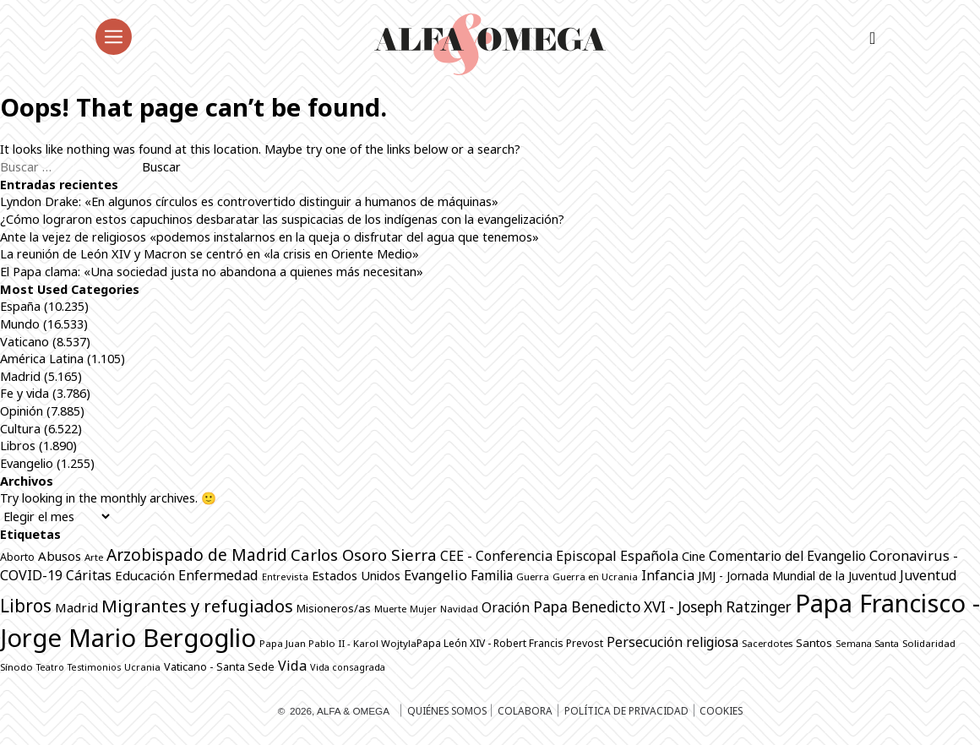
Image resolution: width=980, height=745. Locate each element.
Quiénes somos (447, 710)
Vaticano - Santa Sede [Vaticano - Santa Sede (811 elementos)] (219, 667)
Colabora (525, 710)
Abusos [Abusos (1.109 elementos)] (59, 555)
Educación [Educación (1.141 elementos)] (145, 575)
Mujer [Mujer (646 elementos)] (423, 608)
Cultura (20, 428)
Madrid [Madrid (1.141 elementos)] (76, 607)
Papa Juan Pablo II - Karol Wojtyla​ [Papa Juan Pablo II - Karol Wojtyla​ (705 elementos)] (337, 643)
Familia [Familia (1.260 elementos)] (492, 575)
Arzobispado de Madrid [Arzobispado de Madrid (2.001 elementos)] (196, 554)
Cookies (721, 710)
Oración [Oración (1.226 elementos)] (506, 607)
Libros (17, 445)
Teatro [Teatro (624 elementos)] (50, 667)
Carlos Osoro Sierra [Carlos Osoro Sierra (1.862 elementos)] (364, 554)
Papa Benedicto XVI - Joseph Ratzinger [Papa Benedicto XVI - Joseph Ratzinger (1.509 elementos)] (662, 607)
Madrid (20, 375)
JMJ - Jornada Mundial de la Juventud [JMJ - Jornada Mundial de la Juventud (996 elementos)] (797, 576)
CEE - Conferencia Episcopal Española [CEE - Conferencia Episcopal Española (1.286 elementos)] (559, 556)
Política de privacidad (626, 710)
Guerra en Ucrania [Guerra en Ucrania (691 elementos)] (595, 576)
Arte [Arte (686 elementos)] (93, 557)
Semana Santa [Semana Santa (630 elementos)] (867, 644)
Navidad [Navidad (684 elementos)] (459, 608)
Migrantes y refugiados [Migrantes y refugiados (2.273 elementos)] (197, 605)
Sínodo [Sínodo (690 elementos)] (16, 667)
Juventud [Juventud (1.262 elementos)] (928, 575)
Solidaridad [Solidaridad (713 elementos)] (929, 643)
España (20, 305)
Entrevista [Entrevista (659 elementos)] (285, 576)
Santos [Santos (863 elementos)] (814, 642)
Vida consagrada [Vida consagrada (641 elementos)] (347, 667)
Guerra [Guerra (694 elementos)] (532, 576)
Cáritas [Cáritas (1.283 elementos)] (89, 575)
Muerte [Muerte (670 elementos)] (390, 608)
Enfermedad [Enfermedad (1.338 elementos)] (218, 575)
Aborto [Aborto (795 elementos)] (17, 557)
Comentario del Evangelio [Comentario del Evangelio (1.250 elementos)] (787, 556)
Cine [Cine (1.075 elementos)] (693, 555)
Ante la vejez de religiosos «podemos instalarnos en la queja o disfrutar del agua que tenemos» (269, 236)
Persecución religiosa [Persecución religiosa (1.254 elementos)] (672, 642)
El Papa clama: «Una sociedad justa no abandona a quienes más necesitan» (213, 271)
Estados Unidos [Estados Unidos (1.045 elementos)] (356, 576)
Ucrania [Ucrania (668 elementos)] (142, 667)
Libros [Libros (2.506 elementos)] (26, 605)
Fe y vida (24, 392)
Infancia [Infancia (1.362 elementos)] (667, 575)
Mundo (20, 323)
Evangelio (26, 462)
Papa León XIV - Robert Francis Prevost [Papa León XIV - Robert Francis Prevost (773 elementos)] (509, 643)
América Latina (42, 358)
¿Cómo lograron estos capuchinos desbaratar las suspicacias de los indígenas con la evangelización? (282, 218)
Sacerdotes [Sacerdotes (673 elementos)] (767, 643)
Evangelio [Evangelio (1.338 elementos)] (435, 575)
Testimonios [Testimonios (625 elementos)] (94, 667)
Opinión (21, 410)
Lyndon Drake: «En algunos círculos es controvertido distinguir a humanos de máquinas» (249, 201)
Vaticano (24, 341)
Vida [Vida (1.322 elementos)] (292, 665)
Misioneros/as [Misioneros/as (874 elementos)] (334, 608)
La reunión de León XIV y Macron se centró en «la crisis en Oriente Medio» (209, 253)
